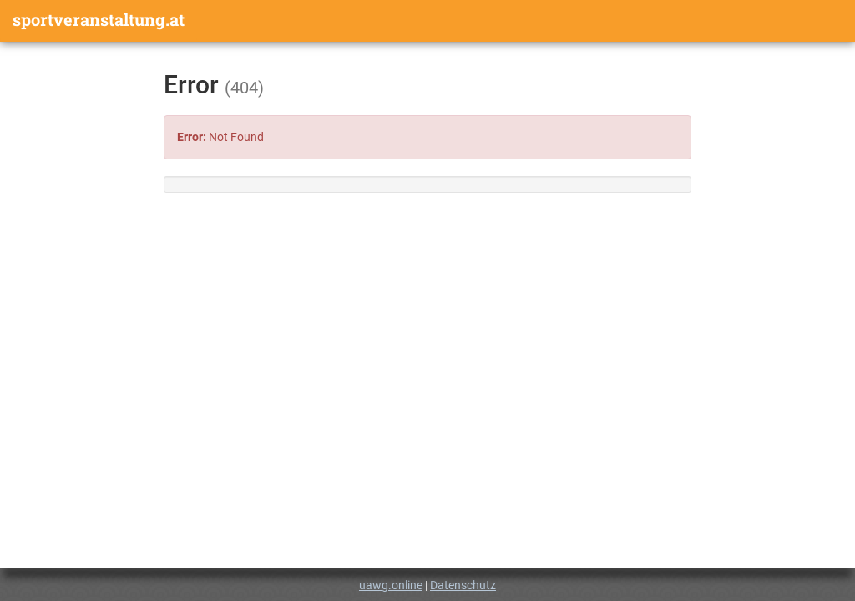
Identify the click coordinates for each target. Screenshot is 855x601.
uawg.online (390, 585)
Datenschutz (463, 585)
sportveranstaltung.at (99, 19)
